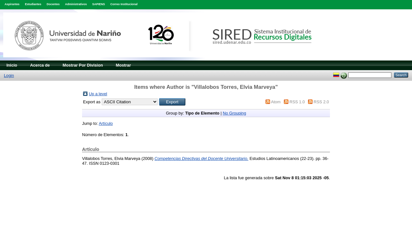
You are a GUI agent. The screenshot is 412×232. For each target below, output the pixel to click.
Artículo (106, 123)
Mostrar (123, 65)
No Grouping (234, 113)
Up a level (98, 93)
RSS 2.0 (321, 101)
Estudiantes (33, 4)
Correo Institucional (124, 4)
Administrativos (76, 4)
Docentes (53, 4)
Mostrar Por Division (83, 65)
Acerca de (40, 65)
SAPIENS (98, 4)
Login (9, 75)
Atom (276, 101)
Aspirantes (12, 4)
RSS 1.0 (297, 101)
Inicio (11, 65)
